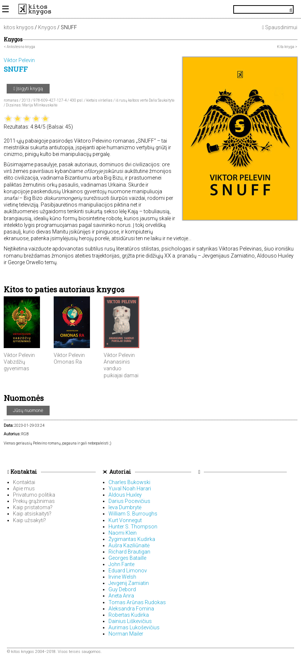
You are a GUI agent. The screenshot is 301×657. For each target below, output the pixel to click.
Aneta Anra (121, 596)
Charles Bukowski (129, 482)
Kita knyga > (287, 47)
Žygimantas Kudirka (131, 539)
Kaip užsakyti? (29, 520)
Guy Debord (122, 589)
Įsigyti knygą (28, 88)
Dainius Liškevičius (130, 621)
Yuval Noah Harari (129, 488)
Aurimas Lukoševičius (134, 627)
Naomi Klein (122, 533)
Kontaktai (22, 472)
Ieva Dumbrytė (124, 507)
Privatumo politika (34, 495)
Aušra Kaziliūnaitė (129, 545)
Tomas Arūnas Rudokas (137, 602)
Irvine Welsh (122, 577)
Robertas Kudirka (128, 615)
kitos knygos (19, 27)
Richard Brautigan (129, 552)
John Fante (121, 564)
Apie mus (24, 488)
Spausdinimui (279, 27)
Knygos (47, 27)
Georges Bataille (127, 558)
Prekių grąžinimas (34, 501)
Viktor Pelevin (19, 355)
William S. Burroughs (132, 514)
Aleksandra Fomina (131, 609)
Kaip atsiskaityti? (32, 514)
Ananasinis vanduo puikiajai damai (121, 368)
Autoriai (120, 472)
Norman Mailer (125, 634)
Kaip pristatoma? (33, 507)
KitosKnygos (150, 9)
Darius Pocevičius (129, 501)
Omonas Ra (68, 362)
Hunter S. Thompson (132, 527)
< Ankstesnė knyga (19, 47)
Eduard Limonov (127, 570)
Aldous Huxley (125, 495)
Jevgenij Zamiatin (128, 583)
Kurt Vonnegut (125, 520)
